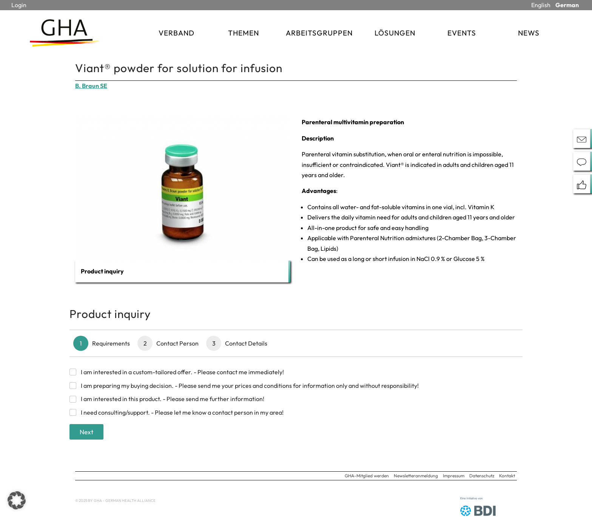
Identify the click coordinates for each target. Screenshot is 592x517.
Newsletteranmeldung (416, 475)
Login (18, 5)
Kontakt (507, 475)
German (567, 5)
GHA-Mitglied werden (367, 475)
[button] (16, 500)
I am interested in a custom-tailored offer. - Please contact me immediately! (182, 372)
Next (86, 432)
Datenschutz (481, 475)
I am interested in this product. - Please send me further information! (172, 399)
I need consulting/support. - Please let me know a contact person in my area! (182, 412)
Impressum (453, 475)
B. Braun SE (91, 86)
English (540, 5)
